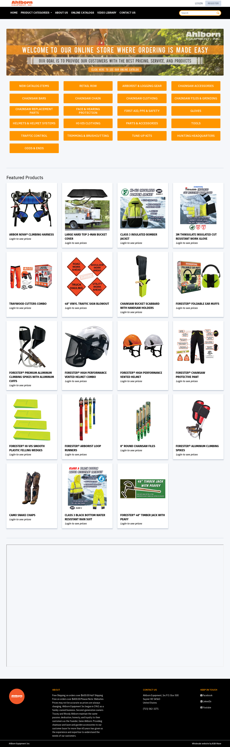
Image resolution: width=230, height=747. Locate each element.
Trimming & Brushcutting (88, 136)
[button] (13, 69)
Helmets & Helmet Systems (34, 123)
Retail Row (88, 86)
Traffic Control (34, 136)
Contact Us (127, 12)
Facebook (206, 695)
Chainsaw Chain (88, 98)
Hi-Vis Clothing (88, 123)
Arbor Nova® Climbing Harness (31, 234)
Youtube (205, 707)
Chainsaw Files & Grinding (196, 98)
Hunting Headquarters (196, 136)
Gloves (195, 111)
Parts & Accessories (142, 123)
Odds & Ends (34, 148)
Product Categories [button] (35, 12)
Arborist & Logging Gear (142, 86)
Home (14, 12)
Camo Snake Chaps (22, 515)
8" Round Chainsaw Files (137, 446)
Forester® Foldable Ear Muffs (197, 304)
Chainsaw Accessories (196, 86)
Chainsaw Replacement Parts (34, 111)
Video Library (106, 12)
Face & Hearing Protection (88, 111)
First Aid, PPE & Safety (142, 111)
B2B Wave (216, 743)
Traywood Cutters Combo (28, 304)
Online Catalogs (82, 12)
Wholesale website (200, 743)
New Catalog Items (34, 86)
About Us (61, 12)
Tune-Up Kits (142, 136)
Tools (196, 123)
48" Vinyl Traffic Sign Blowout (87, 304)
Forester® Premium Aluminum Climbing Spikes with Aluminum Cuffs (31, 377)
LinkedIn (205, 701)
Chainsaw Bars (34, 98)
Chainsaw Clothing (141, 98)
